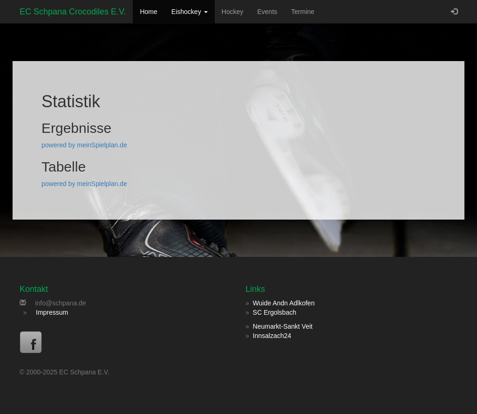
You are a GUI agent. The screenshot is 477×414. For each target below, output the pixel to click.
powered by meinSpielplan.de (84, 145)
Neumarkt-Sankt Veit (283, 326)
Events (267, 11)
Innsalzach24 (272, 335)
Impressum (52, 312)
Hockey (233, 11)
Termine (302, 11)
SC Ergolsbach (274, 312)
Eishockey (189, 11)
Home (148, 11)
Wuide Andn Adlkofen (284, 303)
